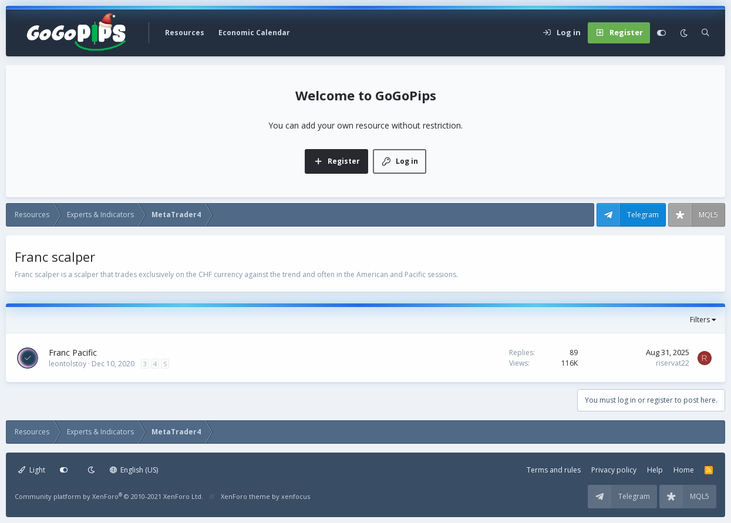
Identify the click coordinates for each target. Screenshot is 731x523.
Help (655, 470)
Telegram (643, 215)
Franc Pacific (73, 352)
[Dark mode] (684, 32)
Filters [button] (700, 320)
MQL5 (708, 215)
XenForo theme (245, 496)
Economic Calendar (254, 33)
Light (31, 470)
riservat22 (672, 363)
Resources (184, 33)
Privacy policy (613, 470)
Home (683, 470)
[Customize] (661, 32)
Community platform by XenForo (109, 496)
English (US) (134, 470)
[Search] (705, 32)
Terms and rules (554, 470)
